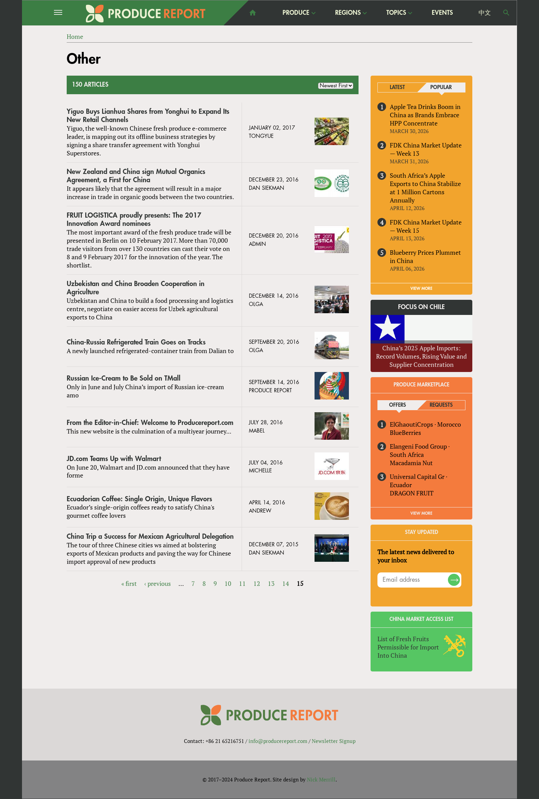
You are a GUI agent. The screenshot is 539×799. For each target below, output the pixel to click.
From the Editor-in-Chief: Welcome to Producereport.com (150, 422)
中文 (484, 13)
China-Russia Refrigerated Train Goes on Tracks (136, 342)
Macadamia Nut (411, 463)
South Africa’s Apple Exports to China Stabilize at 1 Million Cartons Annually (425, 187)
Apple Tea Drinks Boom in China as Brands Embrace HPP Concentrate (425, 114)
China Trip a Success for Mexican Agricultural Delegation (150, 536)
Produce (296, 12)
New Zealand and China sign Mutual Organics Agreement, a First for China (136, 176)
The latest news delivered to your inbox (415, 556)
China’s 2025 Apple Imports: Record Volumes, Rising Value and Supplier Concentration (421, 356)
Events (442, 13)
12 (256, 583)
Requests (441, 405)
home (253, 13)
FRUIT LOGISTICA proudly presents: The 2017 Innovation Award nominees (134, 219)
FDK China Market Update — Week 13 (426, 149)
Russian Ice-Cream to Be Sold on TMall (123, 378)
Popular (441, 87)
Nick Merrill (321, 779)
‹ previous (157, 583)
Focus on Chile (421, 307)
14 (285, 583)
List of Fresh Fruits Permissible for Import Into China (408, 647)
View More (421, 513)
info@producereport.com (278, 740)
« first (129, 583)
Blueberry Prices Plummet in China (425, 256)
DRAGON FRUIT (411, 493)
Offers (397, 405)
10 (227, 583)
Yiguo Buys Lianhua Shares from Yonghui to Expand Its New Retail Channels (148, 115)
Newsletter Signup (333, 740)
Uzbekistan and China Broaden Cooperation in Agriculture (136, 288)
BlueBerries (405, 432)
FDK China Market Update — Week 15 (426, 226)
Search (506, 13)
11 (242, 583)
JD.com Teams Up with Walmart (114, 458)
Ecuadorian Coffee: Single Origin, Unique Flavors (139, 499)
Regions (348, 12)
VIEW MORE (421, 288)
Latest (397, 87)
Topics (396, 12)
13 (271, 583)
